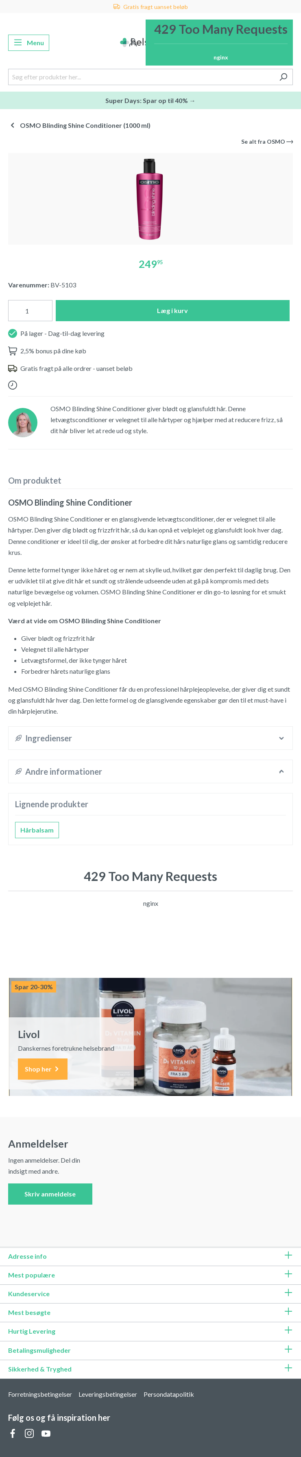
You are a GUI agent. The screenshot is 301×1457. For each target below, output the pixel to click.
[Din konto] (133, 42)
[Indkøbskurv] (219, 43)
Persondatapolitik (169, 1394)
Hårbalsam (37, 830)
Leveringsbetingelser (108, 1394)
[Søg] (283, 77)
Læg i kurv (172, 310)
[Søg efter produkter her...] (141, 77)
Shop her (43, 1069)
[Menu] (28, 43)
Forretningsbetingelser (40, 1394)
